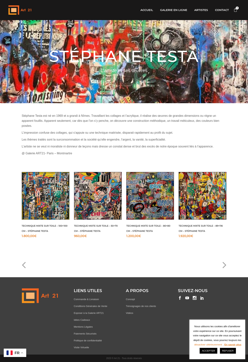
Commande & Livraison (86, 299)
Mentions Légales (83, 326)
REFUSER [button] (228, 350)
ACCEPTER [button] (208, 350)
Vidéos (129, 313)
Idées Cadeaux (82, 319)
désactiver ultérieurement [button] (208, 344)
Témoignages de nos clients (141, 306)
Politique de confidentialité (88, 340)
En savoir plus (232, 344)
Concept (130, 299)
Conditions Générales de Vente (90, 306)
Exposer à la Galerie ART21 (89, 313)
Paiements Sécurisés (85, 333)
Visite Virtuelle (81, 347)
